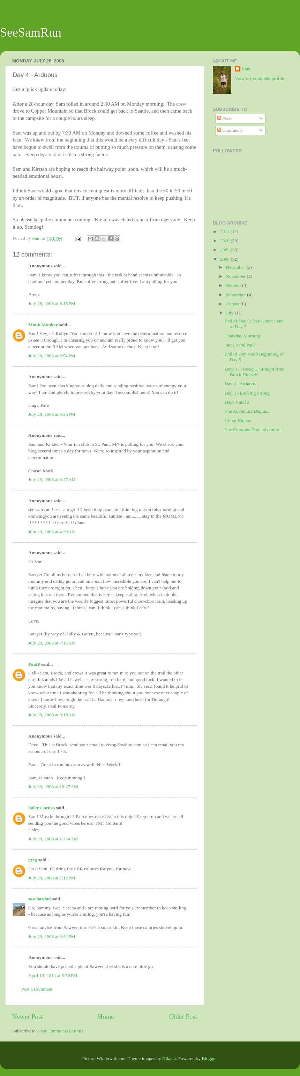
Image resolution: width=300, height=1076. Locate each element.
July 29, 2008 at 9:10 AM (52, 714)
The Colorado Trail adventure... (254, 429)
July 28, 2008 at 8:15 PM (51, 303)
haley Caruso (41, 807)
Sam (246, 68)
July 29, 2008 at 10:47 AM (53, 786)
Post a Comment (36, 989)
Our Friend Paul (240, 345)
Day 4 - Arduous (240, 383)
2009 (225, 249)
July (230, 312)
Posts (224, 118)
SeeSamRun (30, 32)
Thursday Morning (242, 335)
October (234, 285)
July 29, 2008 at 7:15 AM (52, 643)
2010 (225, 240)
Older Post (183, 1016)
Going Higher (238, 420)
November (236, 276)
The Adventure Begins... (248, 411)
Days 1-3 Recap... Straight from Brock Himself (255, 371)
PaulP (34, 664)
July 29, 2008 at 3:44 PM (51, 936)
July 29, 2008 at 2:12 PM (51, 877)
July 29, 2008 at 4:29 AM (52, 531)
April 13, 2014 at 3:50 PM (52, 975)
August (233, 303)
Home (106, 1016)
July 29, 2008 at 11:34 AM (53, 838)
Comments (230, 130)
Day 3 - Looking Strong (247, 393)
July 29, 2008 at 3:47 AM (52, 479)
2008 (225, 259)
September (236, 294)
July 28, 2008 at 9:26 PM (51, 414)
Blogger (209, 1058)
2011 (225, 231)
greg (32, 859)
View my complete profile (259, 78)
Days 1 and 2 (237, 402)
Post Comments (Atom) (60, 1030)
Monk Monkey (43, 324)
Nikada (169, 1058)
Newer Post (27, 1016)
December (236, 267)
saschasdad (39, 898)
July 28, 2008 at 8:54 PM (51, 355)
